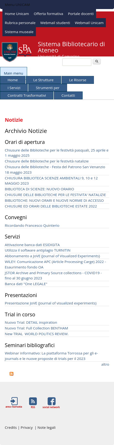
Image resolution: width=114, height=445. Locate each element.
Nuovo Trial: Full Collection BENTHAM (36, 328)
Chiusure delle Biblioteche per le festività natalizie (47, 161)
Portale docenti (81, 13)
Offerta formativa (48, 13)
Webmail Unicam (89, 22)
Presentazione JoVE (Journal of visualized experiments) (51, 303)
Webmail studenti (55, 22)
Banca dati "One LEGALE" (26, 283)
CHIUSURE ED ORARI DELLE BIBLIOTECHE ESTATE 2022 (51, 206)
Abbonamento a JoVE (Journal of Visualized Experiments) (52, 255)
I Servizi (13, 87)
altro (105, 364)
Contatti (68, 95)
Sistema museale (19, 31)
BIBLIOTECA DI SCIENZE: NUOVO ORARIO (39, 189)
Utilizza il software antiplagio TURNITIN (37, 250)
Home (12, 79)
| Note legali (44, 427)
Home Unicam (17, 13)
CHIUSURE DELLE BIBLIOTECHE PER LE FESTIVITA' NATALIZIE (55, 194)
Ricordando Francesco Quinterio (32, 225)
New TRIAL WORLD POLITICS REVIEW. (36, 333)
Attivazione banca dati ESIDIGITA (32, 244)
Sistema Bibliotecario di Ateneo (71, 47)
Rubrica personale (20, 22)
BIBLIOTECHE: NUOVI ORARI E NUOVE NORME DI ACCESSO (54, 200)
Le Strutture (43, 79)
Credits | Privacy (19, 427)
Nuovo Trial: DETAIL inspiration (31, 322)
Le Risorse (77, 79)
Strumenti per (47, 87)
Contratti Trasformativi (26, 95)
